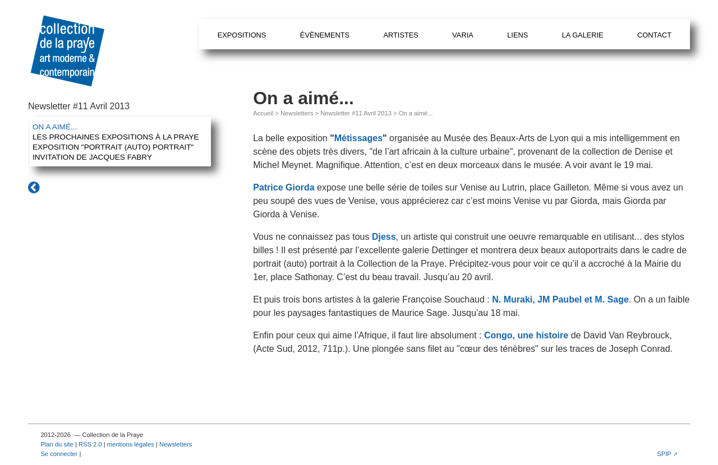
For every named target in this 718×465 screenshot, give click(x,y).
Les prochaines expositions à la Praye (116, 137)
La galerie (583, 35)
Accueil (263, 113)
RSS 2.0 (90, 444)
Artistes (400, 35)
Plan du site (56, 444)
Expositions (242, 35)
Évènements (324, 35)
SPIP (664, 453)
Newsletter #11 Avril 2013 (356, 113)
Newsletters (296, 113)
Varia (462, 35)
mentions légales (130, 444)
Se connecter (58, 453)
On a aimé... (55, 127)
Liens (517, 35)
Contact (654, 35)
